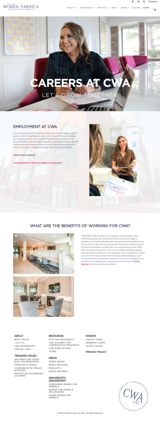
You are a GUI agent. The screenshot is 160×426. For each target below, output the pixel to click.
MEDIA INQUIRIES (58, 371)
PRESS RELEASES (58, 365)
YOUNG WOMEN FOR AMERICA (60, 396)
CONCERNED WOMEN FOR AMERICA (63, 385)
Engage (125, 7)
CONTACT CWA (22, 349)
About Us (72, 7)
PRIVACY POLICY (96, 352)
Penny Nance (57, 362)
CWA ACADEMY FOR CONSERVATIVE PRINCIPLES (64, 344)
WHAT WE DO (21, 339)
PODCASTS (55, 368)
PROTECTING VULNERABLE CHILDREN (29, 374)
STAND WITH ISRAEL (25, 365)
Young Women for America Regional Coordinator (37, 163)
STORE (52, 351)
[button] (155, 10)
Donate (146, 8)
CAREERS (19, 343)
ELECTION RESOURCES (61, 339)
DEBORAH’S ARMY (96, 343)
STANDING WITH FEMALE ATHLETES (28, 369)
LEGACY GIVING (94, 346)
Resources (102, 7)
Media (114, 7)
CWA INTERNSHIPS (24, 346)
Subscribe (136, 8)
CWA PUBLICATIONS (60, 348)
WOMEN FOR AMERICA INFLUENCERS (61, 391)
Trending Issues (87, 7)
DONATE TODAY (94, 339)
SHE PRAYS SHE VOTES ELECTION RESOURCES (26, 360)
